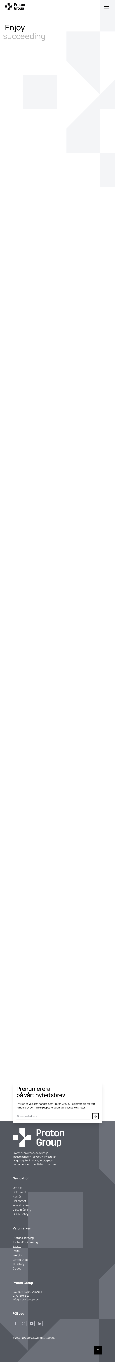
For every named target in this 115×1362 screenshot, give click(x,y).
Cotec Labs (20, 1260)
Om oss (17, 1188)
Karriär (17, 1196)
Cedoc (17, 1268)
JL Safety (18, 1264)
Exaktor (17, 1246)
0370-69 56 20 (21, 1295)
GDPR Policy (20, 1214)
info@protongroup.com (26, 1299)
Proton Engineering (25, 1242)
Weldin (17, 1255)
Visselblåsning (22, 1209)
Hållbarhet (19, 1201)
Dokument (19, 1192)
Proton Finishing (23, 1238)
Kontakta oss (21, 1205)
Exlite (16, 1251)
